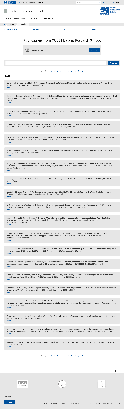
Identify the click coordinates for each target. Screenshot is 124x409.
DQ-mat (36, 29)
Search (114, 63)
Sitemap (118, 403)
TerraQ (65, 29)
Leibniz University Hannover (57, 403)
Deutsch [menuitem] (118, 2)
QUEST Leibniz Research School (26, 11)
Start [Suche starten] (99, 2)
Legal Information (76, 403)
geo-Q (94, 29)
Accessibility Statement (104, 403)
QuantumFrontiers (10, 29)
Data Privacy (89, 403)
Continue (94, 50)
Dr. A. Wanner (108, 371)
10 (75, 71)
